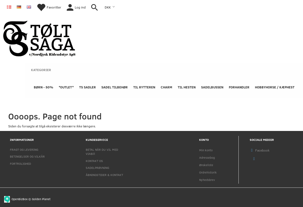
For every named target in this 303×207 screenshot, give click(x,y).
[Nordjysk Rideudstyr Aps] (39, 37)
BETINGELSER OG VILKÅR (27, 156)
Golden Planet (41, 199)
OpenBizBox (19, 199)
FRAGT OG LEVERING (24, 149)
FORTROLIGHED (20, 163)
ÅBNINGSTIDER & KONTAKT (104, 175)
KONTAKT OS (94, 161)
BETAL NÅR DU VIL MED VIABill (102, 151)
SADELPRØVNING (97, 168)
